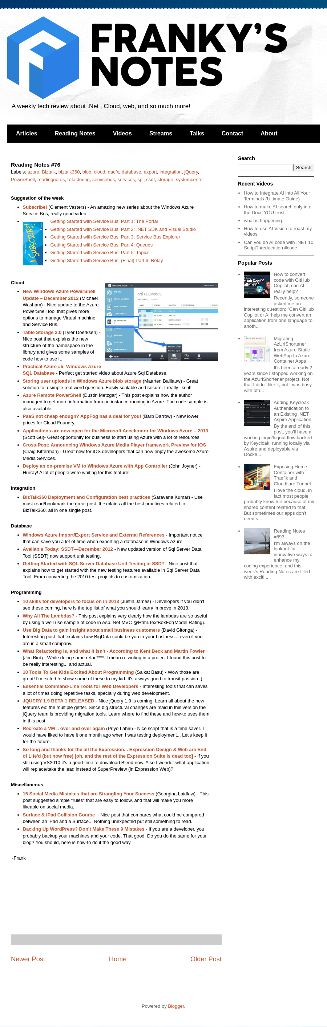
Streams (160, 133)
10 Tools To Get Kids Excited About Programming (78, 672)
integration (171, 172)
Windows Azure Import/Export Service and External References (94, 535)
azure (34, 172)
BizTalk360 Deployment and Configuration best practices (86, 497)
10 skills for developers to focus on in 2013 (71, 601)
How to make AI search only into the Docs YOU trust (277, 209)
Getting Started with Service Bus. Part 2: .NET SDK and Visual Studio (123, 229)
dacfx (113, 172)
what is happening (263, 220)
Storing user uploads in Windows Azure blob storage (82, 381)
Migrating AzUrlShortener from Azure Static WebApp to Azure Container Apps (292, 350)
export (150, 172)
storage (165, 179)
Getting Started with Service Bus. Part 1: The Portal (104, 221)
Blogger (176, 1006)
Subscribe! (35, 207)
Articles (26, 133)
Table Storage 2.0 (42, 332)
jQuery (191, 172)
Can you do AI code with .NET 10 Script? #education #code (278, 245)
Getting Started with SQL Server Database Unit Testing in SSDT (94, 563)
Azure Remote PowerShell (52, 395)
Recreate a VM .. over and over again (64, 728)
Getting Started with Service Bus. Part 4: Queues (102, 245)
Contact (232, 133)
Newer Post (28, 959)
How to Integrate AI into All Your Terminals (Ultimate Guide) (277, 195)
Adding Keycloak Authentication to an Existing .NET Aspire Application (292, 411)
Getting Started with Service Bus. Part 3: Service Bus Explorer (116, 237)
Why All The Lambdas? (49, 616)
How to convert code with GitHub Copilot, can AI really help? (292, 283)
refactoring (78, 179)
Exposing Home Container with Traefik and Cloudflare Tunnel (292, 475)
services (126, 179)
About (269, 133)
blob (87, 172)
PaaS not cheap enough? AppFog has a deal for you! (82, 416)
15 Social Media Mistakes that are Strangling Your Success (88, 793)
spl (140, 179)
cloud (99, 172)
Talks (197, 133)
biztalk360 (69, 172)
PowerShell (23, 179)
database (131, 172)
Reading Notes (75, 133)
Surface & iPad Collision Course (59, 815)
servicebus (103, 179)
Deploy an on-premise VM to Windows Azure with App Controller (95, 466)
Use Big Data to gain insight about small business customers (91, 630)
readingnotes (51, 179)
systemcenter (190, 179)
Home (118, 959)
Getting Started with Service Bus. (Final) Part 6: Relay (107, 260)
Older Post (206, 959)
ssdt (150, 179)
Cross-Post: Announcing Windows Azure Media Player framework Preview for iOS (114, 445)
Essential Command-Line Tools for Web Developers (80, 686)
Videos (122, 133)
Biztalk (49, 172)
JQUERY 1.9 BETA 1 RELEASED (58, 701)
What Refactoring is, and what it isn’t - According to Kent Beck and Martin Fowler (114, 651)
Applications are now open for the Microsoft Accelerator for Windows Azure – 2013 (115, 430)
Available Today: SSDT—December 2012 (68, 549)
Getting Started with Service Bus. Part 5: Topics (100, 252)
